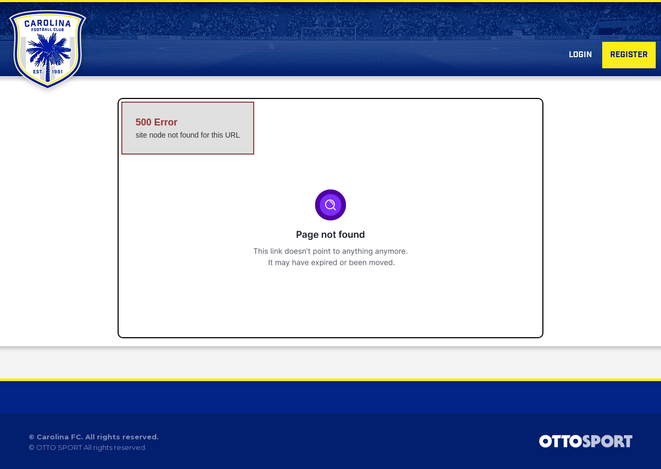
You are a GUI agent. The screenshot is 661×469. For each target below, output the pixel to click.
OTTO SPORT (59, 447)
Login (580, 55)
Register (629, 55)
